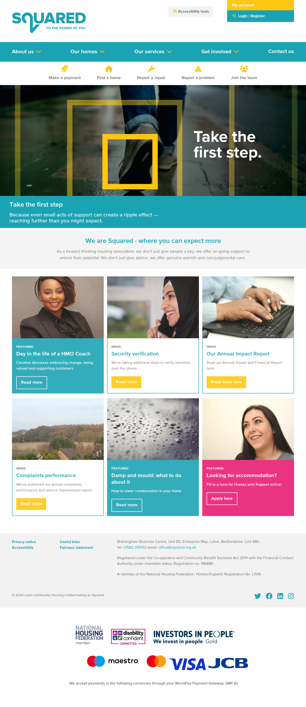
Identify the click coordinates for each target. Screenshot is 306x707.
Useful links (70, 542)
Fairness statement (76, 548)
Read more (31, 388)
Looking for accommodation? (242, 481)
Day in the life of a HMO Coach (53, 359)
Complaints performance (46, 481)
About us (23, 51)
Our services (149, 51)
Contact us (281, 51)
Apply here (222, 504)
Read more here (226, 387)
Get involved (216, 51)
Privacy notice (24, 542)
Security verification (135, 359)
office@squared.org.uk (177, 548)
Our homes (84, 51)
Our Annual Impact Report (238, 359)
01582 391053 (135, 548)
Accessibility (22, 548)
